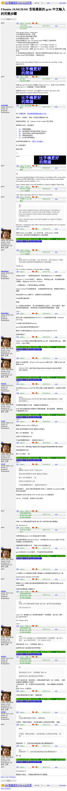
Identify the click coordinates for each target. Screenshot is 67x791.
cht (6, 3)
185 (17, 187)
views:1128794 (5, 788)
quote (56, 26)
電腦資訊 (13, 3)
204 (17, 626)
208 (17, 724)
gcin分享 (27, 3)
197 (17, 464)
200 (17, 548)
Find (48, 3)
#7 (19, 137)
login (61, 3)
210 (17, 767)
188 (17, 250)
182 (17, 77)
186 (17, 197)
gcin (20, 3)
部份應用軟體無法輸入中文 (36, 113)
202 (17, 579)
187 (17, 229)
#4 (19, 131)
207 (17, 712)
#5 (19, 133)
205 (17, 657)
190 (17, 313)
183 (17, 105)
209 (17, 746)
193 (17, 384)
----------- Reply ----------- (9, 19)
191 (17, 337)
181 (17, 23)
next (14, 777)
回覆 (20, 113)
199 (17, 527)
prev (2, 777)
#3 (19, 129)
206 (17, 691)
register (64, 3)
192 (17, 358)
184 (17, 166)
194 (17, 393)
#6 (19, 135)
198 (17, 511)
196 (17, 442)
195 (17, 421)
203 (17, 591)
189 (17, 271)
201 (17, 569)
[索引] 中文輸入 (37, 141)
